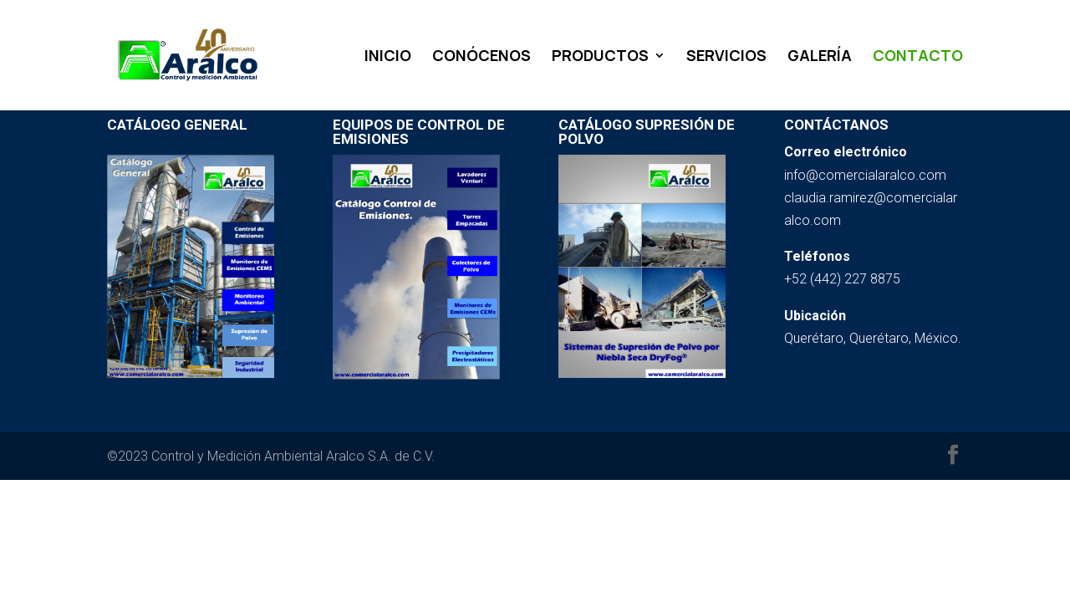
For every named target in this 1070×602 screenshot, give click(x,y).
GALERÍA (819, 57)
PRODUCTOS (600, 57)
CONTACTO (918, 57)
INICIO (387, 57)
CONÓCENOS (481, 57)
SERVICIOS (726, 57)
